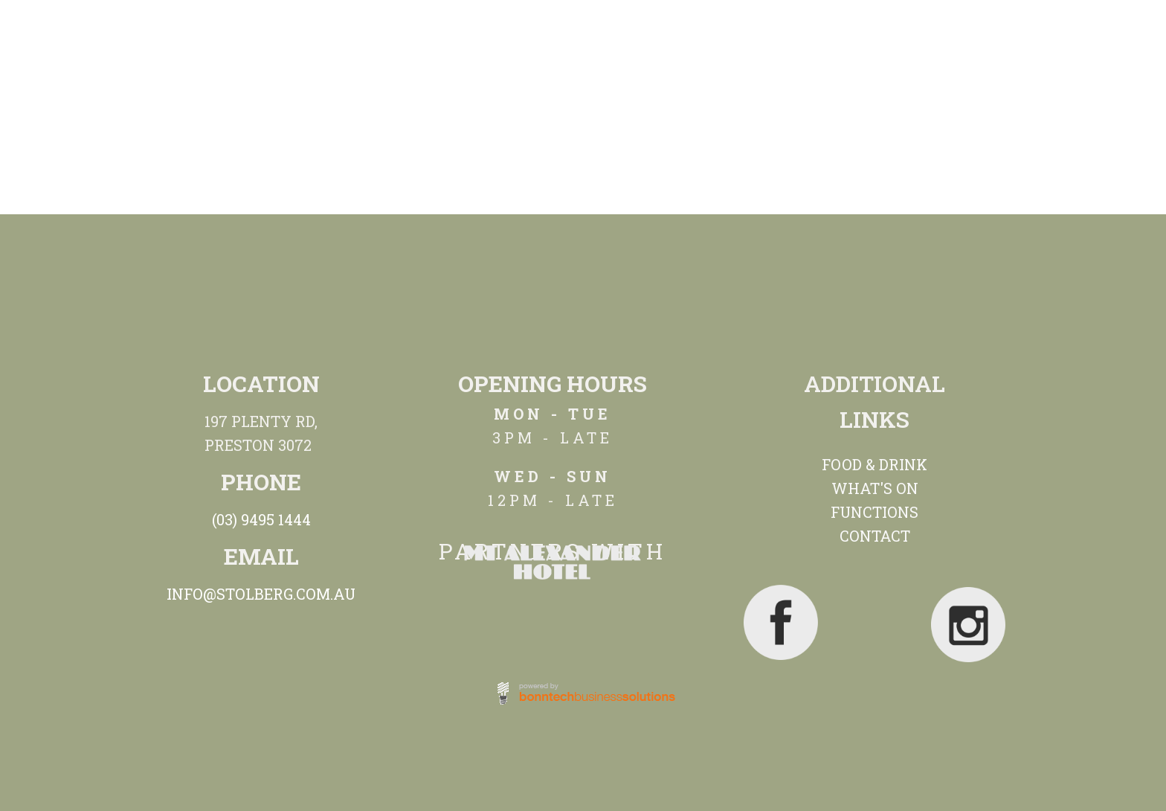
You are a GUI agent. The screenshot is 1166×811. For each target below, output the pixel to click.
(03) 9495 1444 (261, 519)
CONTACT (875, 535)
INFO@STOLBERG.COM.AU (261, 593)
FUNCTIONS (874, 512)
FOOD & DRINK (874, 464)
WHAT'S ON (874, 488)
